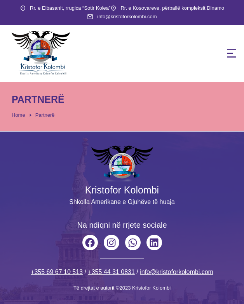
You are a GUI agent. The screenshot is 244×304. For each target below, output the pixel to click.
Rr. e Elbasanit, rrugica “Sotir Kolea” (70, 8)
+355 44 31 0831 (111, 272)
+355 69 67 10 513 (57, 272)
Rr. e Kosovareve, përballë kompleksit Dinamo (172, 8)
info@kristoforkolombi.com (127, 16)
